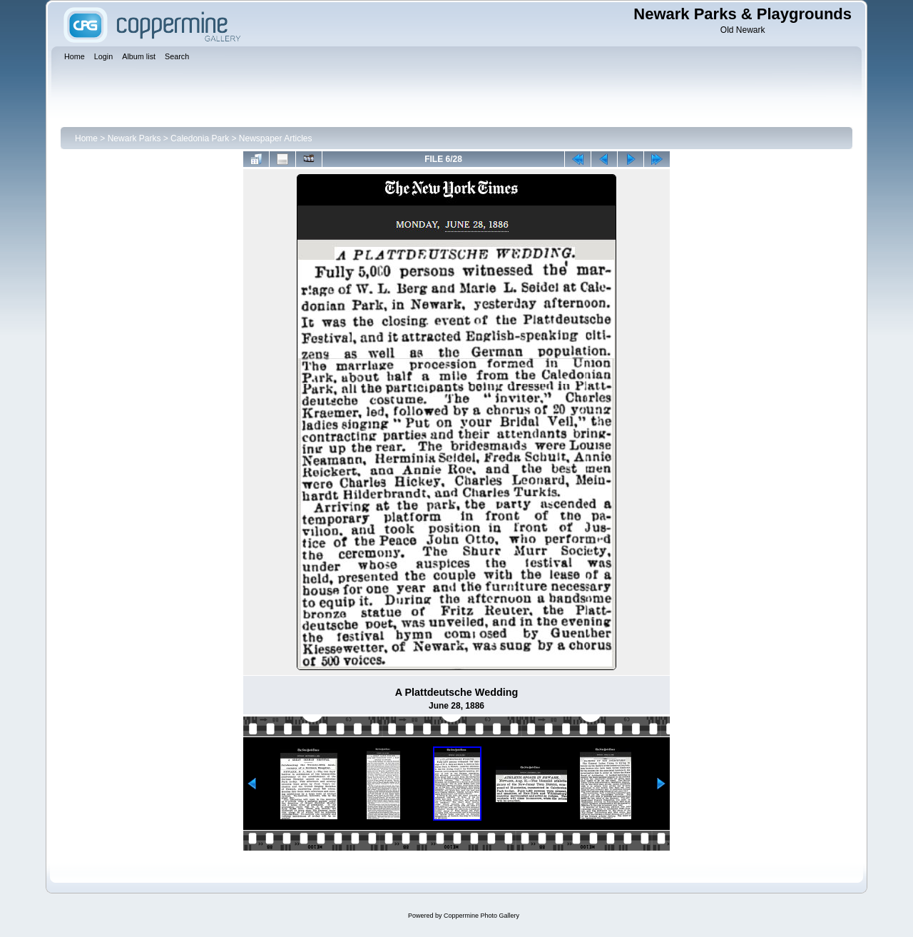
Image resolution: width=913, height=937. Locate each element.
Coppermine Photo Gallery (481, 915)
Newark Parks (134, 138)
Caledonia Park (199, 138)
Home (86, 138)
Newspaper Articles (275, 138)
